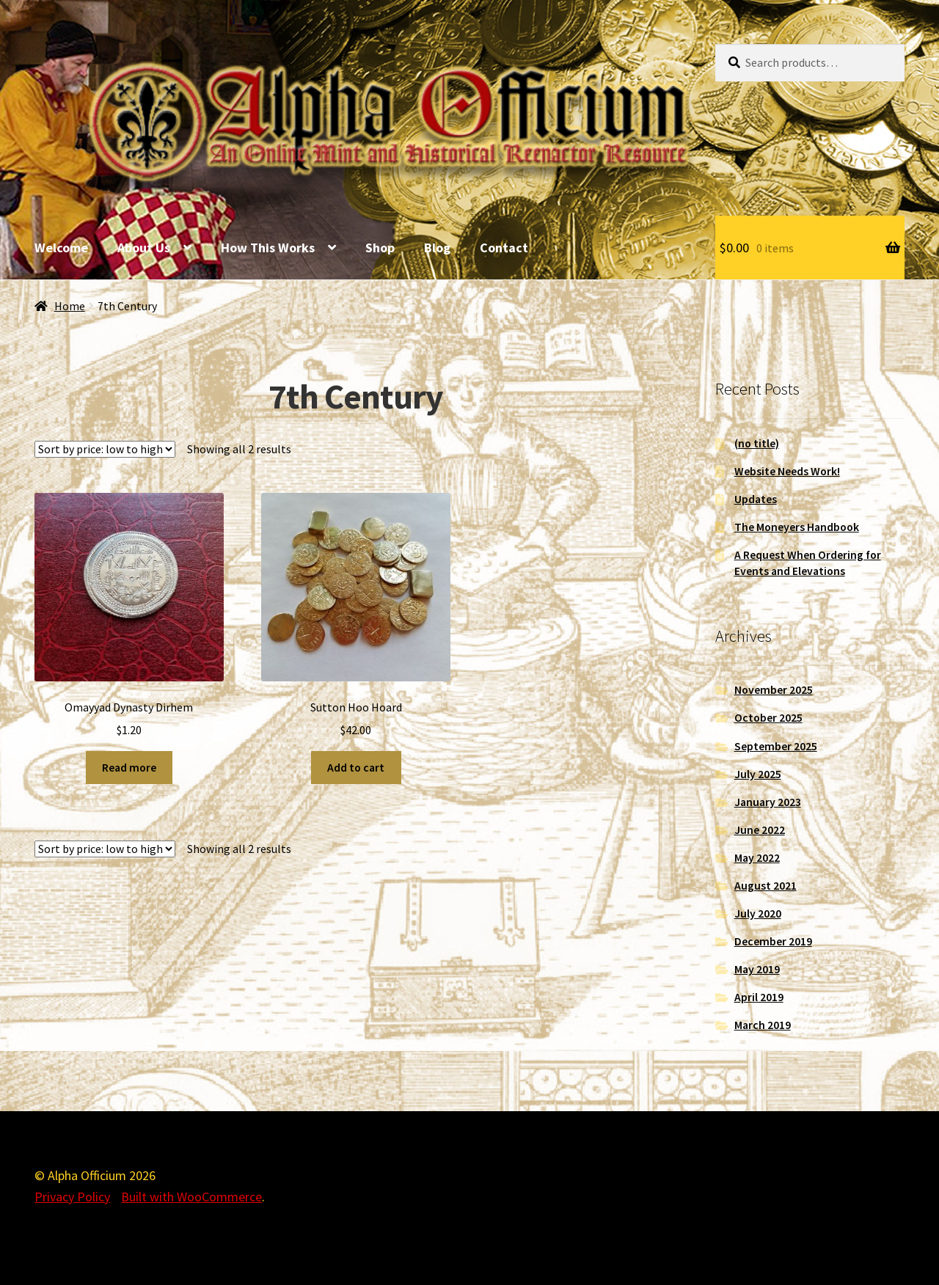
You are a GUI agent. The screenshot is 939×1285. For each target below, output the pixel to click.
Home (69, 306)
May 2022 (757, 858)
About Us (143, 247)
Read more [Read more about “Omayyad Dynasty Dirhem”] (129, 768)
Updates (755, 499)
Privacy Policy (72, 1196)
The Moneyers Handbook (796, 527)
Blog (437, 247)
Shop (380, 247)
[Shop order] (104, 449)
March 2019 (762, 1025)
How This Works (268, 247)
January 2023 (767, 802)
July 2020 (757, 913)
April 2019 (758, 997)
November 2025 (773, 690)
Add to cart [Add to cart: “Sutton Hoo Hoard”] (355, 768)
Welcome (61, 247)
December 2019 (773, 941)
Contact (504, 247)
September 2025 (775, 746)
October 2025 (768, 718)
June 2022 (759, 830)
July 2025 (757, 774)
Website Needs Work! (787, 471)
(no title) (756, 443)
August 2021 (765, 886)
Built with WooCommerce (191, 1196)
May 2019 (757, 969)
